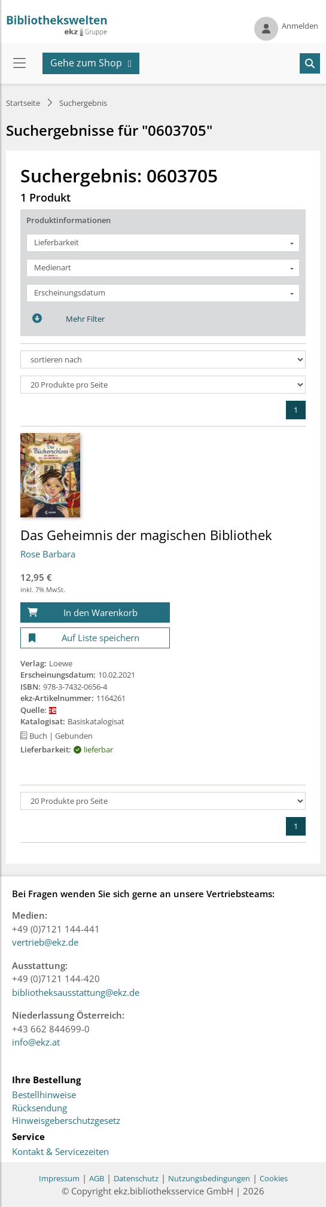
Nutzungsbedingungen (209, 1178)
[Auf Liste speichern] (95, 637)
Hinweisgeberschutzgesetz (66, 1121)
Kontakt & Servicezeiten (60, 1152)
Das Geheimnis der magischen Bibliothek (146, 535)
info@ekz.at (36, 1042)
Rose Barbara (47, 554)
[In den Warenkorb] (95, 612)
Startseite (23, 102)
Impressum (59, 1178)
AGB (96, 1178)
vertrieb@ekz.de (45, 942)
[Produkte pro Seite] (163, 385)
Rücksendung (39, 1108)
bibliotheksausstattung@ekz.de (75, 992)
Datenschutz (136, 1178)
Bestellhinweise (44, 1095)
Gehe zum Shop (86, 62)
